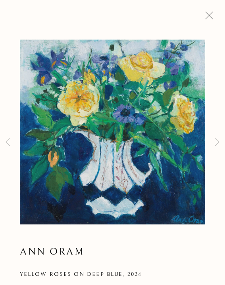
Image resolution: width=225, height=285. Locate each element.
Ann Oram (52, 252)
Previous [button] (8, 142)
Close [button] (207, 18)
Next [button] (217, 142)
